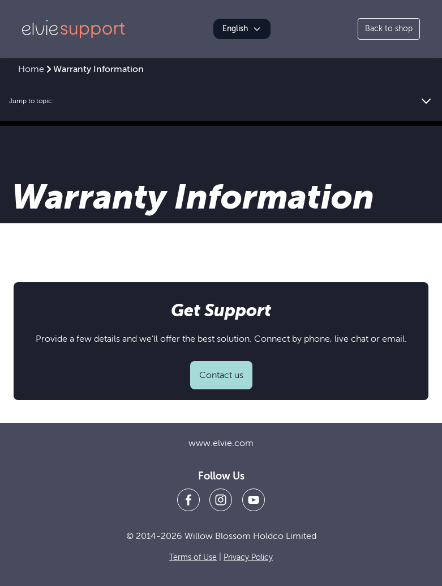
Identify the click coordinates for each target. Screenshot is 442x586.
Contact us (221, 375)
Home (31, 69)
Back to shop (389, 28)
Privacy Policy (248, 557)
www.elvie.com (221, 443)
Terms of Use (193, 557)
